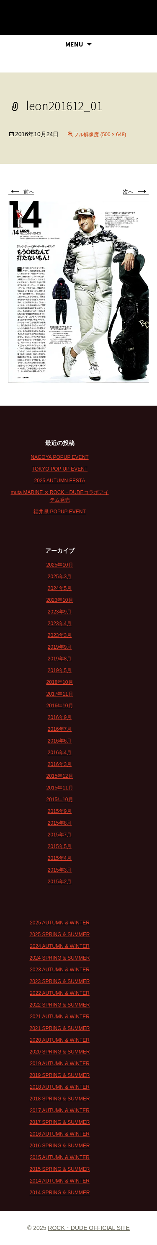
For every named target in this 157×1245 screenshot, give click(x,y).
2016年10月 (59, 706)
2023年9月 (60, 612)
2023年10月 (59, 600)
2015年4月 (60, 858)
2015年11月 (59, 788)
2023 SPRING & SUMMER (59, 981)
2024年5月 (60, 588)
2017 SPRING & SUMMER (59, 1122)
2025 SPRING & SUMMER (59, 934)
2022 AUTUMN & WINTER (60, 993)
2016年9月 (60, 717)
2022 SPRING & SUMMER (59, 1005)
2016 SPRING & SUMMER (59, 1146)
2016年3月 (60, 764)
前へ (21, 192)
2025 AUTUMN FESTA (59, 481)
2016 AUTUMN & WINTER (60, 1134)
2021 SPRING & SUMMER (59, 1028)
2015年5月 (60, 846)
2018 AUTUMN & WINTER (60, 1087)
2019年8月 (60, 659)
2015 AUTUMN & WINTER (60, 1157)
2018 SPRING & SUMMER (59, 1099)
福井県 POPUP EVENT (59, 512)
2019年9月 (60, 647)
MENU (74, 44)
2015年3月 (60, 870)
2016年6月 (60, 741)
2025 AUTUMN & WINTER (60, 923)
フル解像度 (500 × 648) (100, 134)
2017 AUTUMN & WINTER (60, 1110)
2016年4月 (60, 753)
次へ (136, 192)
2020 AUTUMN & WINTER (60, 1040)
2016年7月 (60, 729)
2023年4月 (60, 623)
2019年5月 (60, 670)
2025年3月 (60, 577)
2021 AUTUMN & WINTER (60, 1017)
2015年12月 (59, 776)
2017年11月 (59, 694)
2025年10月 (59, 565)
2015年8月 (60, 823)
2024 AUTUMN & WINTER (60, 946)
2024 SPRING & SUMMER (59, 958)
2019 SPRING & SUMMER (59, 1075)
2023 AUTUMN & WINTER (60, 970)
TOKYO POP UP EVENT (60, 469)
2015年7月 (60, 835)
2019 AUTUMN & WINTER (60, 1063)
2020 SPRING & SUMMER (59, 1052)
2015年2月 (60, 882)
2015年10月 (59, 799)
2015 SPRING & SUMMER (59, 1169)
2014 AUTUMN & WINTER (60, 1181)
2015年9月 (60, 811)
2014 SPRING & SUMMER (59, 1193)
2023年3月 (60, 635)
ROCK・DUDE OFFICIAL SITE (89, 1227)
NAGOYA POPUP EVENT (59, 457)
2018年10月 (59, 682)
